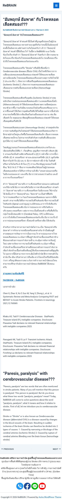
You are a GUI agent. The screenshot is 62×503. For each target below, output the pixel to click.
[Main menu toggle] (56, 5)
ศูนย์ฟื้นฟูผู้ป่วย (29, 471)
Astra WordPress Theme (50, 497)
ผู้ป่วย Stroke (32, 461)
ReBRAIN (9, 5)
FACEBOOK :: (9, 280)
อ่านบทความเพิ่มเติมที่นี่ (13, 273)
